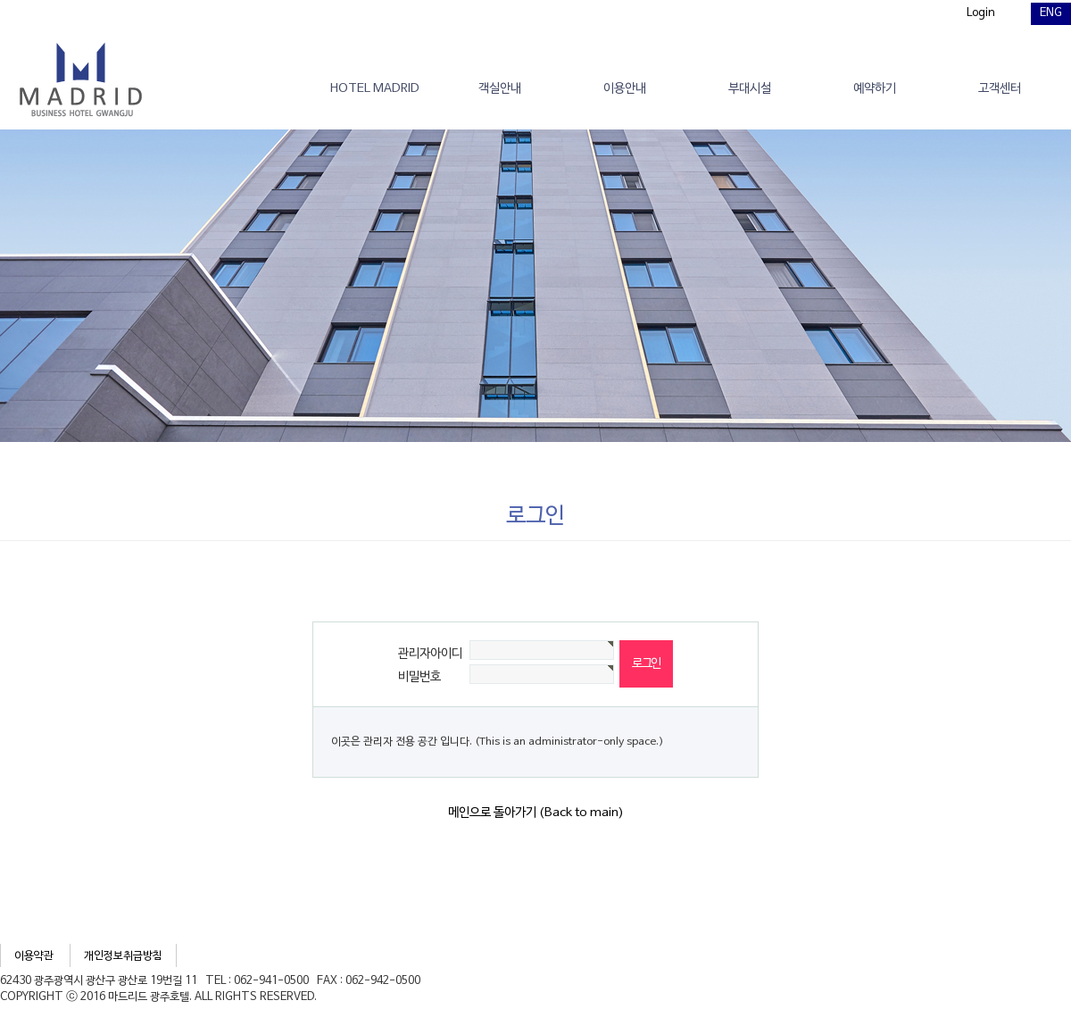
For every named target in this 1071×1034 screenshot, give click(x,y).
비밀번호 (419, 677)
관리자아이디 (430, 654)
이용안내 (624, 89)
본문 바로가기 (0, 0)
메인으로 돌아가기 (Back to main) (536, 813)
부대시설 (749, 89)
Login (981, 13)
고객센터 (999, 89)
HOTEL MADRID (374, 89)
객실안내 (499, 89)
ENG (1051, 13)
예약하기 (874, 89)
